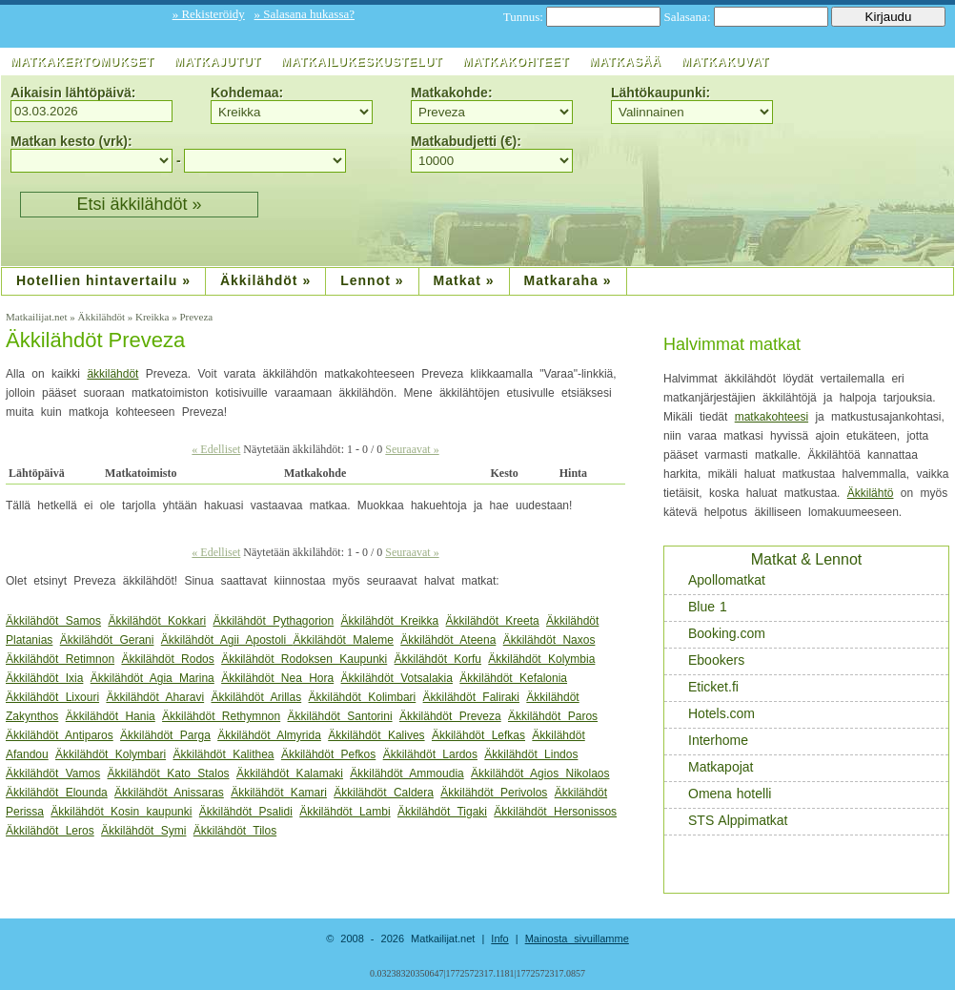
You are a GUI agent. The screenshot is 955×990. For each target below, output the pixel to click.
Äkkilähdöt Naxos (549, 640)
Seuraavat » (411, 449)
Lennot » (371, 280)
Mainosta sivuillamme (577, 938)
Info (499, 938)
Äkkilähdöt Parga (165, 735)
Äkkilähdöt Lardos (430, 754)
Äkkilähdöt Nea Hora (277, 678)
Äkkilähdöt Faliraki (471, 697)
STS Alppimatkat (728, 821)
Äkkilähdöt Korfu (438, 659)
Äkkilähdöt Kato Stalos (169, 773)
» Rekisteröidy (209, 14)
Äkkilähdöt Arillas (256, 697)
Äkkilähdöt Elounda (57, 792)
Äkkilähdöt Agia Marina (152, 678)
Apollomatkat (716, 580)
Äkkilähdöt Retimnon (60, 659)
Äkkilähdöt (102, 316)
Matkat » (464, 280)
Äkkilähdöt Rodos (167, 659)
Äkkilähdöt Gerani (107, 640)
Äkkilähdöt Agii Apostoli (227, 640)
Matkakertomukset (82, 62)
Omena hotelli (719, 794)
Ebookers (706, 660)
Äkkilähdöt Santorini (340, 716)
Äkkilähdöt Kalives (376, 735)
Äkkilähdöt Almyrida (269, 735)
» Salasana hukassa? (304, 14)
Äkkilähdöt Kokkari (157, 621)
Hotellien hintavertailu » (103, 280)
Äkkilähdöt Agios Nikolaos (540, 773)
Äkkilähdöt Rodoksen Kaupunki (304, 659)
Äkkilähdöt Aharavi (155, 697)
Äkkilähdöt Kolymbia (541, 659)
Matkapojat (710, 767)
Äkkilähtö (870, 493)
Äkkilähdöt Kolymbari (110, 754)
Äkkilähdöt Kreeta (492, 621)
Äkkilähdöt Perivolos (493, 792)
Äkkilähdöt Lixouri (52, 697)
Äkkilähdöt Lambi (344, 811)
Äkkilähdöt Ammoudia (406, 773)
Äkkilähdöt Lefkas (478, 735)
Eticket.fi (703, 687)
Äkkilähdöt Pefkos (328, 754)
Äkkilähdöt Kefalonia (513, 678)
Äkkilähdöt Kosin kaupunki (121, 811)
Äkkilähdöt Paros (553, 716)
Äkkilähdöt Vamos (53, 773)
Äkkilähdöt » (265, 280)
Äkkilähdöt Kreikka (390, 621)
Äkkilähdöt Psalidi (246, 811)
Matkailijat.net (38, 316)
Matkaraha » (568, 280)
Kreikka (153, 316)
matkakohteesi (771, 416)
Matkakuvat (725, 62)
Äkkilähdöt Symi (143, 830)
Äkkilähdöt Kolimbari (363, 697)
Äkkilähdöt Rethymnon (221, 716)
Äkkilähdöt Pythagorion (273, 621)
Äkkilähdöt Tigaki (442, 811)
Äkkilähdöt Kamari (279, 792)
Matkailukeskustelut (361, 62)
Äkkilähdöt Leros (50, 830)
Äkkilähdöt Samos (53, 621)
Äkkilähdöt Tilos (234, 830)
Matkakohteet (515, 62)
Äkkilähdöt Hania (110, 716)
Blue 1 (697, 607)
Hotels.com (711, 714)
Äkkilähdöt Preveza (95, 340)
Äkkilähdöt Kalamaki (289, 773)
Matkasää (625, 62)
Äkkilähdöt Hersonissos (555, 811)
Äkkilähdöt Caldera (384, 792)
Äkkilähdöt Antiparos (59, 735)
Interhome (708, 740)
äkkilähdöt (112, 374)
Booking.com (716, 634)
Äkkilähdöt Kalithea (223, 754)
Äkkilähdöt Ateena (448, 640)
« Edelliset (216, 449)
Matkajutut (217, 62)
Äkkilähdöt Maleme (344, 640)
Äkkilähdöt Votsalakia (397, 678)
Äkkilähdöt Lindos (531, 754)
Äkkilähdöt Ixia (44, 678)
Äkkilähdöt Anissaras (169, 792)
